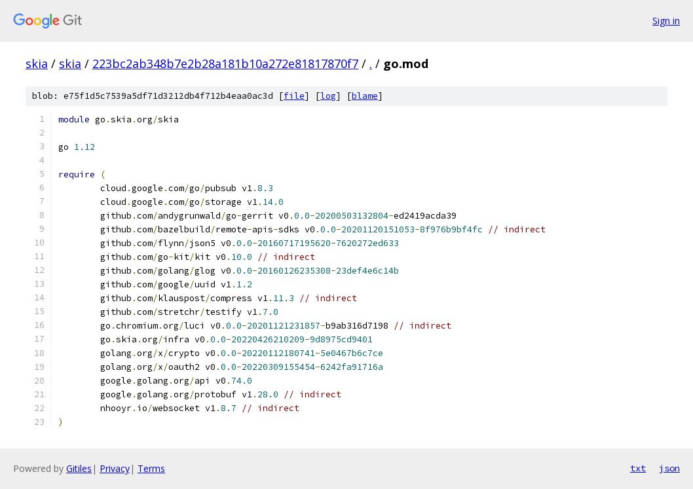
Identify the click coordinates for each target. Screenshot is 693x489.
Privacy (115, 468)
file (294, 95)
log (328, 95)
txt (638, 468)
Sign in (666, 20)
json (669, 468)
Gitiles (79, 468)
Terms (151, 468)
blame (365, 95)
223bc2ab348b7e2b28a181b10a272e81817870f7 (225, 63)
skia (37, 63)
